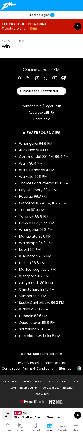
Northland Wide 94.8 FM (39, 335)
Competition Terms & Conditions (27, 368)
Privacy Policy (28, 363)
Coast (66, 381)
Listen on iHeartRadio (41, 415)
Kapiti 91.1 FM (30, 249)
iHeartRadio (41, 119)
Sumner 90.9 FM (32, 296)
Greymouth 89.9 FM (36, 282)
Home (6, 40)
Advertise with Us (42, 112)
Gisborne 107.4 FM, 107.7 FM (42, 203)
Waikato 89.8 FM (33, 176)
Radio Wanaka (50, 387)
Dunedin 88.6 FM (33, 315)
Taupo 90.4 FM (31, 209)
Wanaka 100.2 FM (33, 309)
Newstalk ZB (10, 381)
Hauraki (54, 381)
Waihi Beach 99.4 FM (36, 169)
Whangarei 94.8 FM (35, 143)
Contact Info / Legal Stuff (42, 106)
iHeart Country (28, 387)
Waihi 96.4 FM (30, 163)
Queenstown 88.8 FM (37, 322)
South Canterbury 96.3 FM (41, 302)
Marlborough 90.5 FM (37, 269)
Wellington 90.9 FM (35, 256)
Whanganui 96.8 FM (35, 229)
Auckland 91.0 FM (33, 150)
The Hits (26, 381)
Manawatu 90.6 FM (35, 236)
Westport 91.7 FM (34, 276)
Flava (76, 381)
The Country (41, 394)
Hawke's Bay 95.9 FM (36, 223)
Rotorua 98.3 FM (33, 196)
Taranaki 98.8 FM (33, 216)
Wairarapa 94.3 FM (35, 242)
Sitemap (64, 368)
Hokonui (68, 387)
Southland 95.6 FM (34, 329)
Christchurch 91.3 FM (36, 289)
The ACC (40, 381)
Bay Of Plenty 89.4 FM (38, 189)
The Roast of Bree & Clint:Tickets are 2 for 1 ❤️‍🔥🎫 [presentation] (41, 26)
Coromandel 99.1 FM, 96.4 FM (43, 156)
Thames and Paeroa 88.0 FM (43, 183)
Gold (13, 387)
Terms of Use (54, 363)
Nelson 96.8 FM (32, 262)
